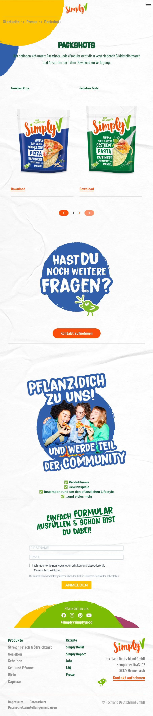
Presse (32, 21)
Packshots (52, 21)
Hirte (12, 674)
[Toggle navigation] (148, 4)
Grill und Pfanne (21, 668)
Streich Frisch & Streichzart (30, 647)
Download (18, 189)
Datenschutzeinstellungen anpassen (32, 708)
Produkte (15, 640)
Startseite (11, 21)
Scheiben (15, 661)
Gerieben (15, 654)
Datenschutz (37, 702)
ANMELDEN (76, 585)
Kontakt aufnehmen (77, 333)
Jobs (69, 661)
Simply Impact (76, 654)
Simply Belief (75, 647)
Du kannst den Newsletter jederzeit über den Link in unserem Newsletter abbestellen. (74, 576)
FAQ (68, 668)
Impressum (15, 702)
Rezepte (71, 640)
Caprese (14, 681)
